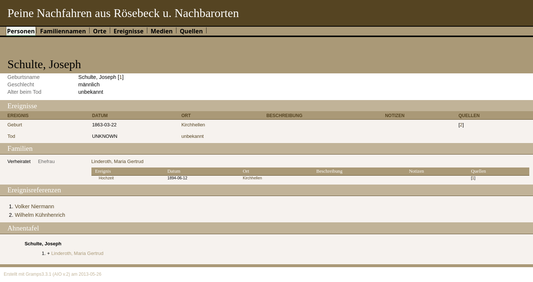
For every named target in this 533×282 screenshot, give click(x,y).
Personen (21, 31)
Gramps (33, 274)
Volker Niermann (34, 206)
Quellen (191, 31)
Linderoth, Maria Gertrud (117, 161)
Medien (162, 31)
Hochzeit (106, 178)
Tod (11, 136)
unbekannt (192, 136)
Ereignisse (129, 31)
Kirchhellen (193, 124)
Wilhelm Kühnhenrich (40, 215)
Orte (99, 31)
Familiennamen (63, 31)
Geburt (14, 124)
